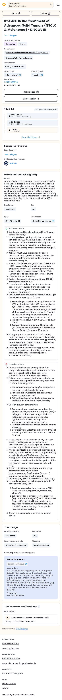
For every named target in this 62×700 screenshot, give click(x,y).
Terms (5, 688)
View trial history (31, 137)
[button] (27, 53)
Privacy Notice (9, 683)
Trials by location (10, 648)
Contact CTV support (12, 673)
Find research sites (11, 658)
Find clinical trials (10, 643)
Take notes (31, 92)
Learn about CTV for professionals (19, 663)
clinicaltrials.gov (22, 629)
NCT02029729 (11, 82)
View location (31, 99)
